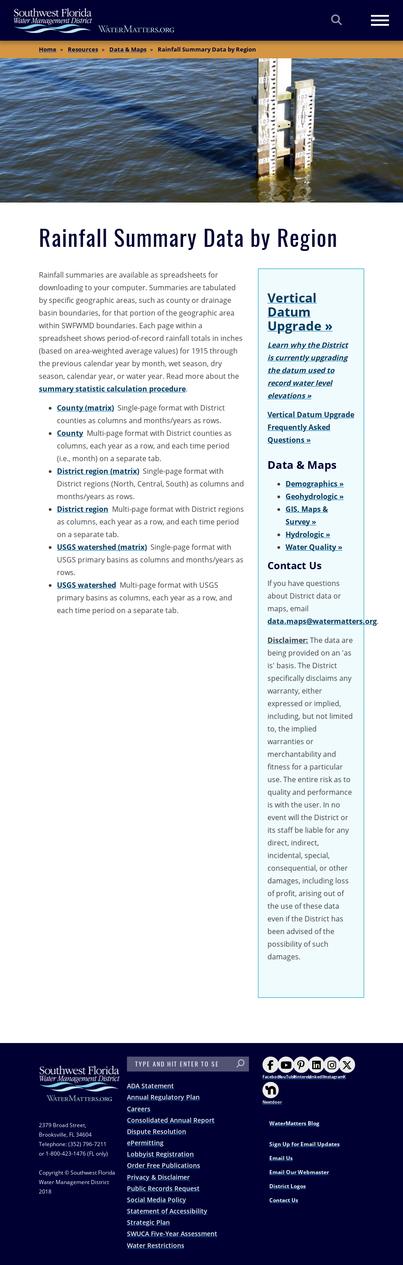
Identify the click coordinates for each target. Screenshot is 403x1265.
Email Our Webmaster (299, 1172)
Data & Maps (127, 49)
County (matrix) (85, 408)
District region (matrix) (98, 471)
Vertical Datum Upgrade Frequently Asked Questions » (310, 427)
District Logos (287, 1186)
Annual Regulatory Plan (163, 1097)
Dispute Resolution (156, 1131)
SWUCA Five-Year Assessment (172, 1233)
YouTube (287, 1068)
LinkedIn (317, 1068)
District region (82, 509)
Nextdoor (272, 1093)
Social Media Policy (156, 1199)
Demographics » (315, 484)
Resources (83, 49)
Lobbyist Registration (160, 1154)
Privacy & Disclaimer (158, 1177)
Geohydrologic (311, 496)
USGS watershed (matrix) (102, 547)
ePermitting (145, 1142)
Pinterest (302, 1068)
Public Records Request (163, 1188)
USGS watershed (86, 585)
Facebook (272, 1068)
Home (47, 49)
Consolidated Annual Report (171, 1120)
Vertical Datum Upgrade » (300, 311)
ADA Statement (150, 1085)
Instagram (333, 1068)
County (70, 433)
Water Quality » (314, 547)
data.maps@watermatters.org (322, 621)
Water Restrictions (155, 1245)
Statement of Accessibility (167, 1211)
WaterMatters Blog (294, 1123)
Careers (138, 1109)
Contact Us (283, 1200)
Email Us (281, 1158)
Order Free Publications (163, 1165)
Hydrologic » (308, 534)
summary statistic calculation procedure (112, 389)
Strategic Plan (148, 1222)
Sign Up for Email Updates (304, 1144)
